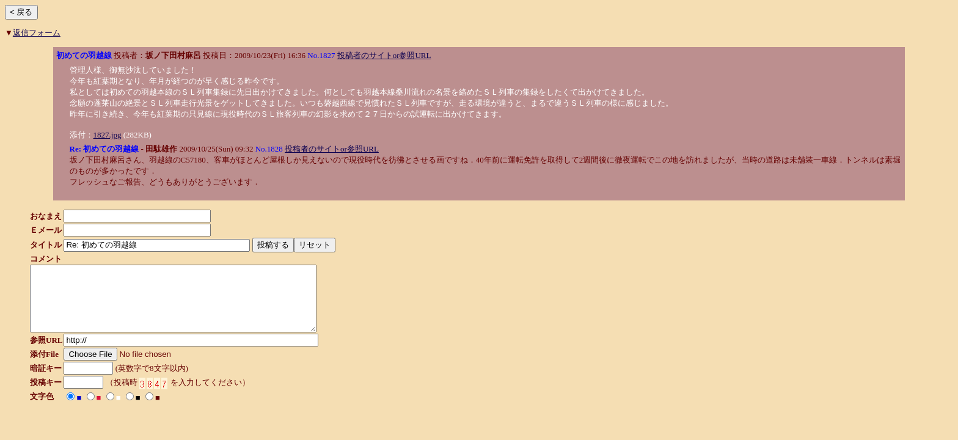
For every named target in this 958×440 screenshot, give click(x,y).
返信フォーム (36, 32)
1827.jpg (107, 134)
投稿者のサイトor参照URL (384, 55)
